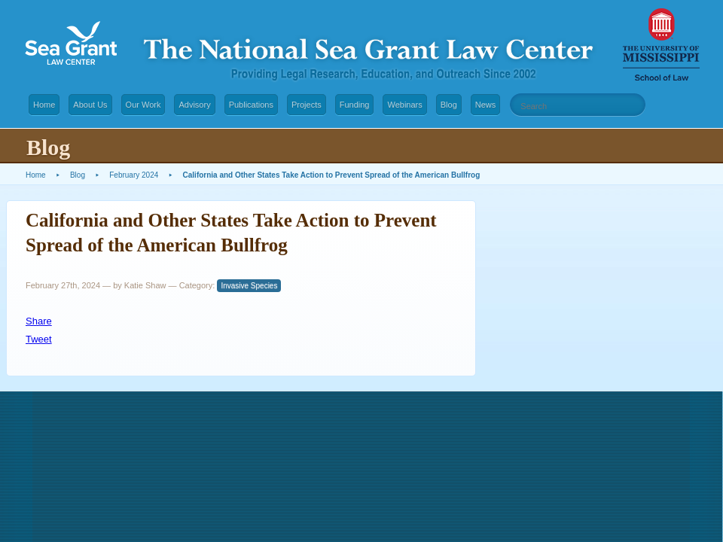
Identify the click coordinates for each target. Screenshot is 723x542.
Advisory (194, 104)
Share (39, 321)
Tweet (39, 339)
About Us (90, 104)
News (485, 104)
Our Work (143, 104)
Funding (355, 104)
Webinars (404, 104)
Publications (251, 104)
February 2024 (133, 175)
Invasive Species (249, 286)
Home (44, 104)
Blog (449, 104)
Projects (306, 104)
